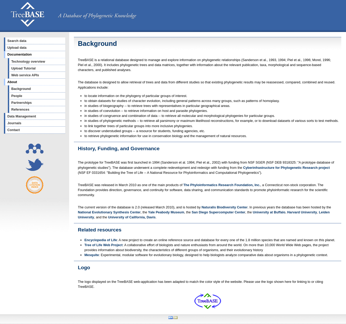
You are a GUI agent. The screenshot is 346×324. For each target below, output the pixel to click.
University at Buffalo (269, 212)
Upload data (16, 48)
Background (21, 89)
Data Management (21, 116)
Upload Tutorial (23, 68)
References (20, 109)
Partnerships (21, 103)
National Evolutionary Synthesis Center (109, 212)
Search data (16, 41)
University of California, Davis (131, 217)
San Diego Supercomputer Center (218, 212)
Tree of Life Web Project (103, 245)
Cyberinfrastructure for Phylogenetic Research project (286, 168)
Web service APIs (25, 75)
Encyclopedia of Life (100, 240)
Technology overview (28, 61)
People (16, 96)
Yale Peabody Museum (166, 212)
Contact (13, 130)
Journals (14, 123)
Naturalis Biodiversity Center (225, 207)
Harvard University (302, 212)
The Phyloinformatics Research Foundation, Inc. (221, 185)
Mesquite (91, 255)
